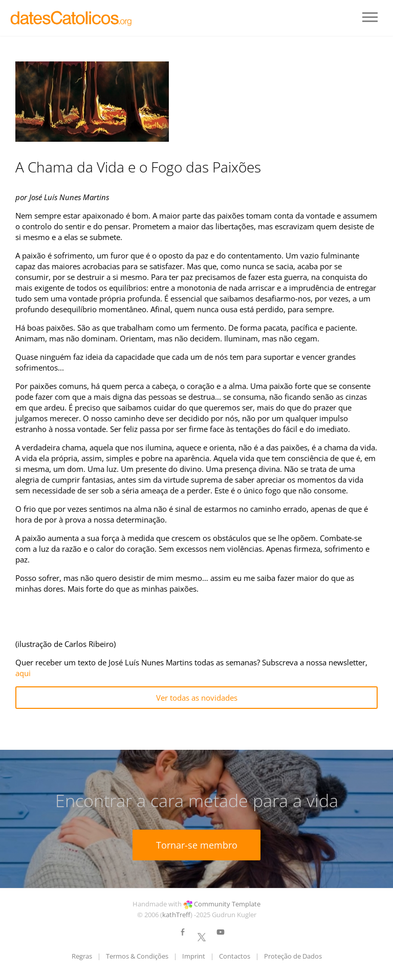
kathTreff (176, 914)
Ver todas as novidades (196, 697)
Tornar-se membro (196, 845)
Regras (82, 956)
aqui (23, 673)
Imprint (193, 956)
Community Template (227, 903)
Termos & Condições (137, 956)
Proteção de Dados (293, 956)
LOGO (72, 18)
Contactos (234, 956)
